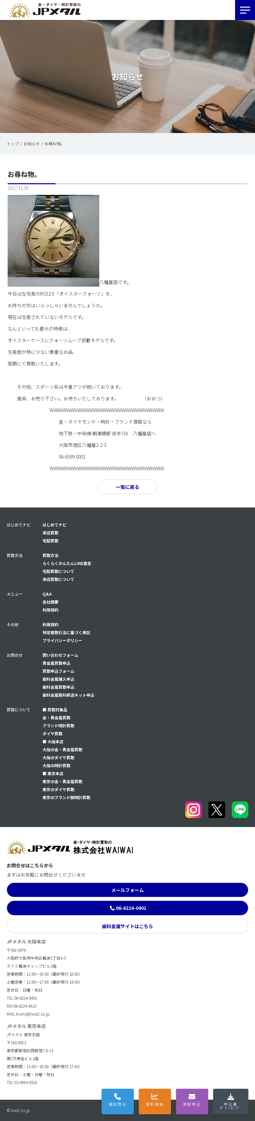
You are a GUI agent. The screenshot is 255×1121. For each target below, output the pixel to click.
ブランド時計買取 (58, 725)
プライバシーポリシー (62, 640)
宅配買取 (50, 540)
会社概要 (50, 602)
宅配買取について (58, 571)
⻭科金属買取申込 (58, 687)
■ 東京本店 (52, 773)
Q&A (47, 594)
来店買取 (50, 532)
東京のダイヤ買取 (58, 789)
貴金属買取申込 (56, 663)
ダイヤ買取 (52, 733)
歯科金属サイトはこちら (127, 926)
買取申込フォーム (58, 671)
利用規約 (50, 610)
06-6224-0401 (131, 908)
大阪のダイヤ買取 (58, 757)
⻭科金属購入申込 (58, 679)
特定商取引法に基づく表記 (66, 632)
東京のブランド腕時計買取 (66, 797)
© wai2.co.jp (18, 1110)
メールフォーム (127, 890)
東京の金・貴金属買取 (62, 781)
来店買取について (58, 579)
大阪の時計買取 (56, 765)
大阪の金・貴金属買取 (62, 749)
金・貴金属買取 (56, 717)
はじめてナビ (54, 524)
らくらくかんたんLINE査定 (66, 563)
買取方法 (50, 555)
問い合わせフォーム (60, 655)
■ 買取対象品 (54, 709)
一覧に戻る (127, 487)
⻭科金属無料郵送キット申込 (68, 695)
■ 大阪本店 (52, 741)
